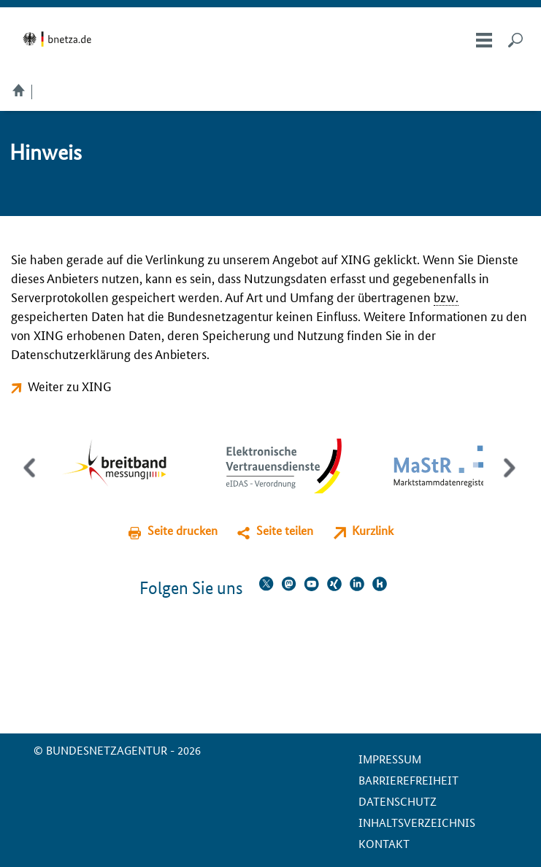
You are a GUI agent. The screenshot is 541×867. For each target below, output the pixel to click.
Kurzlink (373, 530)
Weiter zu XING (70, 385)
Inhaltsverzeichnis (416, 822)
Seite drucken (182, 530)
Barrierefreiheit (408, 779)
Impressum (389, 758)
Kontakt (384, 843)
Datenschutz (397, 801)
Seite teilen (284, 530)
